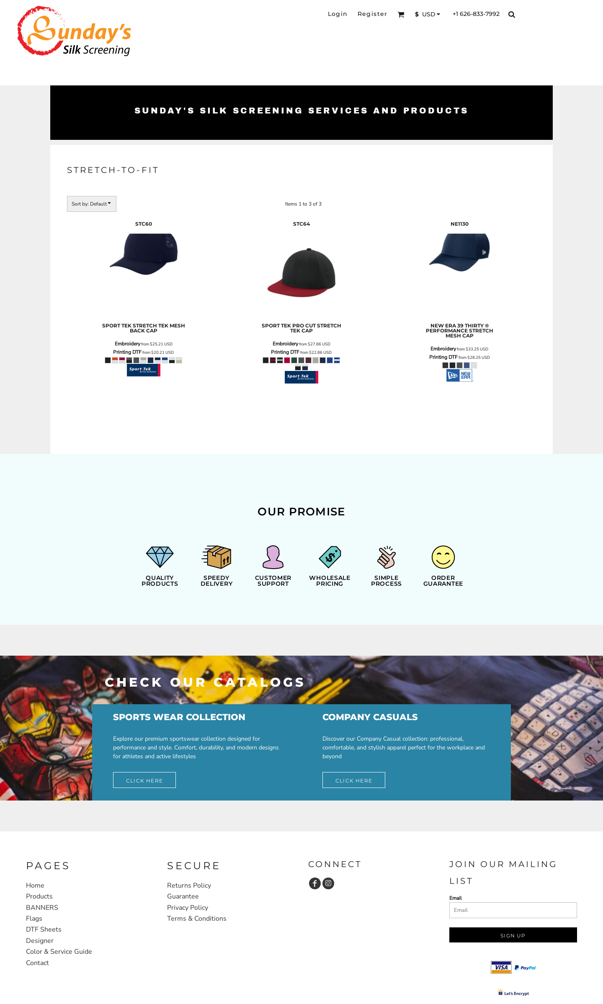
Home (35, 885)
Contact (37, 963)
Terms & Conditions (197, 918)
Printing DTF (127, 352)
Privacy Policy (187, 907)
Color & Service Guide (59, 951)
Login (338, 14)
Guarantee (183, 896)
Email (455, 898)
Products (39, 896)
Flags (34, 918)
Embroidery (127, 343)
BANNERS (42, 907)
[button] (401, 14)
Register (373, 14)
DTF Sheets (44, 929)
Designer (40, 940)
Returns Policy (189, 885)
